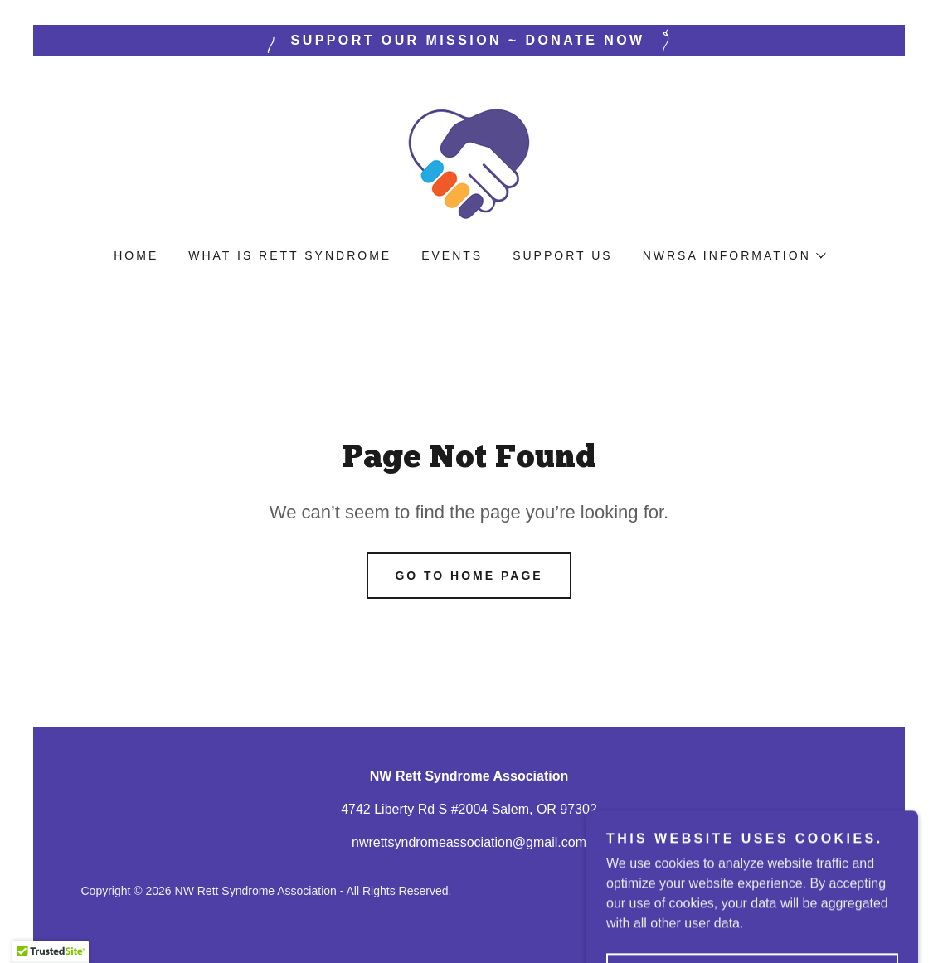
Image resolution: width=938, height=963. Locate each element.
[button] (733, 255)
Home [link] (136, 255)
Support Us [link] (562, 255)
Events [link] (452, 255)
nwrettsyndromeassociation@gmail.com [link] (469, 842)
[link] (468, 163)
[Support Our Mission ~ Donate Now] (469, 40)
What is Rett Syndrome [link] (289, 255)
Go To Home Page (468, 575)
